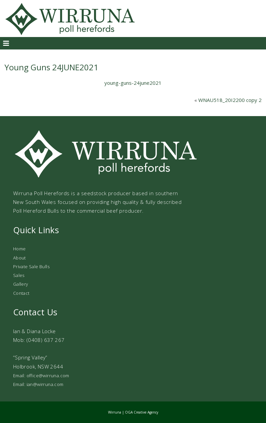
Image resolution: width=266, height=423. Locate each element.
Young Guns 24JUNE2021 (51, 67)
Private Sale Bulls (31, 266)
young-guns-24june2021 (133, 82)
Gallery (20, 284)
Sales (19, 275)
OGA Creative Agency (141, 412)
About (19, 258)
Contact (21, 293)
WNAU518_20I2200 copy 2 (230, 100)
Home (19, 249)
